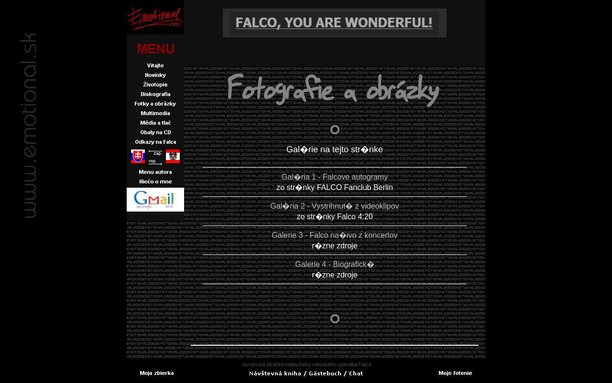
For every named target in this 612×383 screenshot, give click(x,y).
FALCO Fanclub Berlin (355, 187)
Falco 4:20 (355, 217)
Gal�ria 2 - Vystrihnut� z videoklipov (335, 206)
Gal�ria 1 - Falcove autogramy (335, 177)
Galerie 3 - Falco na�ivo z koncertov (334, 235)
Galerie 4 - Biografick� (334, 264)
